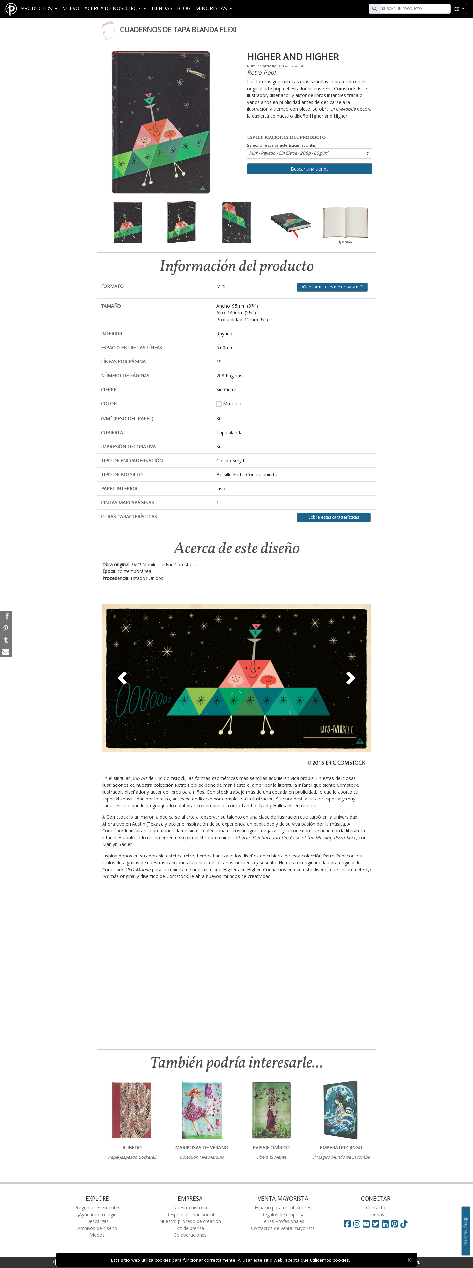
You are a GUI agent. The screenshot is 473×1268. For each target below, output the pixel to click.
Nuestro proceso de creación (190, 1221)
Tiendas (161, 8)
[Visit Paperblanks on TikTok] (404, 1223)
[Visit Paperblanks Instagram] (356, 1223)
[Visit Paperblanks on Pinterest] (395, 1223)
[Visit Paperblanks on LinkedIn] (386, 1223)
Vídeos (97, 1235)
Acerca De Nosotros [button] (113, 8)
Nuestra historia (190, 1207)
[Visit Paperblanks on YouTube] (367, 1223)
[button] (122, 678)
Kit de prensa (190, 1228)
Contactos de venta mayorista (283, 1228)
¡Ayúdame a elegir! (97, 1214)
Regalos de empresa (283, 1214)
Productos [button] (37, 8)
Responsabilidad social (190, 1214)
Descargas (97, 1221)
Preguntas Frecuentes (97, 1207)
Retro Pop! (261, 72)
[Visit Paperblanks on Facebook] (347, 1223)
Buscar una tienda (310, 169)
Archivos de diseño (97, 1228)
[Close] (409, 1260)
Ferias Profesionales (282, 1221)
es (457, 9)
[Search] (415, 9)
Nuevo (70, 8)
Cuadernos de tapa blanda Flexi (178, 29)
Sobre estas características (333, 517)
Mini (289, 153)
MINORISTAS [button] (211, 8)
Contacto (375, 1207)
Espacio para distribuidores (283, 1207)
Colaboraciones (190, 1235)
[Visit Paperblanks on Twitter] (377, 1223)
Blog (183, 8)
